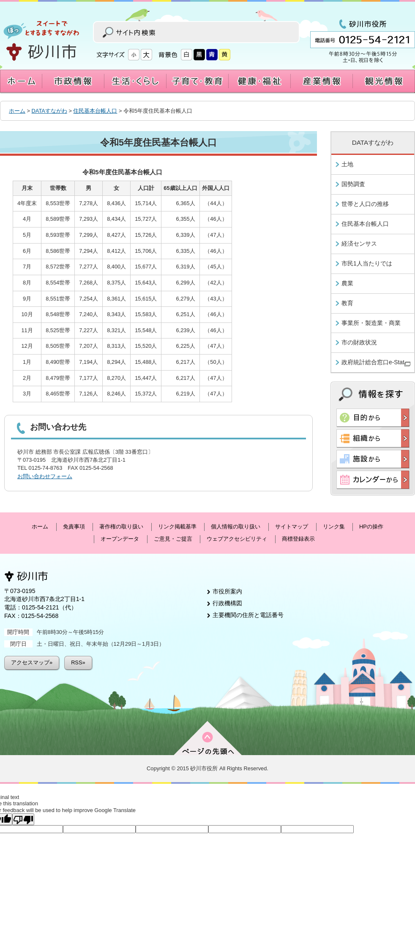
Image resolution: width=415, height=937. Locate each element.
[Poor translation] (23, 819)
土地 (347, 164)
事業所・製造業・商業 (371, 323)
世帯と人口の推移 (365, 203)
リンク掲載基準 (177, 526)
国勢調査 (353, 184)
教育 (347, 303)
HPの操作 (371, 526)
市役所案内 (227, 591)
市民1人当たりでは (366, 263)
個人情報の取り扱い (235, 526)
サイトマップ (291, 526)
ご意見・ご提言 (173, 539)
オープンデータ (120, 539)
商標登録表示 (298, 539)
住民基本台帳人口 (95, 111)
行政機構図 (227, 603)
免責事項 (74, 526)
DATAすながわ (49, 111)
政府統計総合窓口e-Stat (375, 362)
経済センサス (359, 243)
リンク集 (334, 526)
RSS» (78, 662)
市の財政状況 (359, 342)
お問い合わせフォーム (44, 476)
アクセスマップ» (31, 662)
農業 (347, 283)
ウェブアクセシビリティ (237, 539)
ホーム (17, 111)
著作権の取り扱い (121, 526)
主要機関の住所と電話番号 (248, 615)
